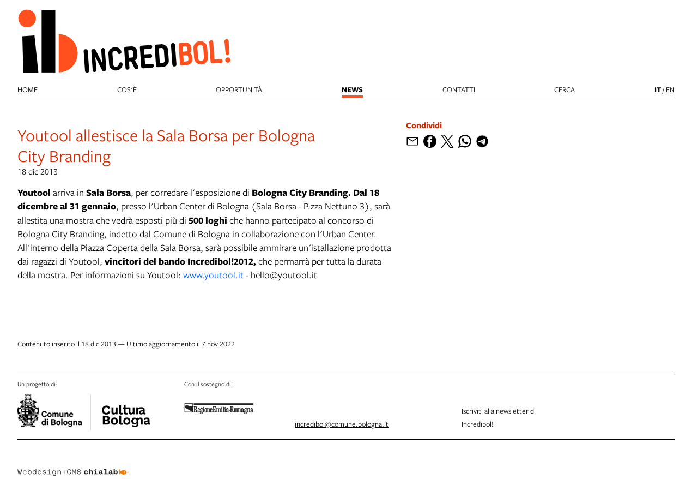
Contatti (458, 89)
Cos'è (127, 89)
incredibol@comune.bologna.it (342, 424)
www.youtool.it (213, 274)
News (352, 89)
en (670, 89)
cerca (564, 89)
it (657, 89)
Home (27, 89)
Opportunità (239, 89)
